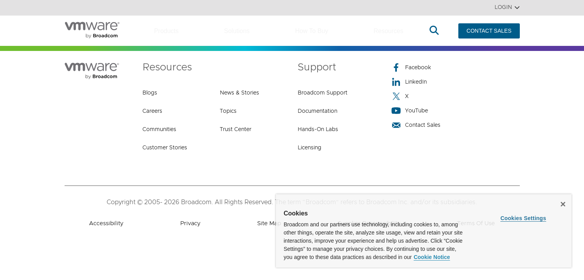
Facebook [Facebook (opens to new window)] (411, 67)
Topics (228, 111)
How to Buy (311, 31)
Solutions (237, 31)
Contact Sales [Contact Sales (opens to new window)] (415, 125)
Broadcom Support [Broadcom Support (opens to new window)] (322, 93)
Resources (388, 31)
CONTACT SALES (488, 31)
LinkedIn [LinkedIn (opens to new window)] (409, 82)
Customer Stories (164, 147)
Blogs (149, 93)
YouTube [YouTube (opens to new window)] (409, 111)
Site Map (269, 223)
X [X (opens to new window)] (400, 96)
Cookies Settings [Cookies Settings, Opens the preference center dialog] (523, 218)
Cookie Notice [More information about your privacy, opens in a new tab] (432, 257)
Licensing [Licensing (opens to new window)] (309, 147)
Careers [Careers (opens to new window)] (152, 111)
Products (166, 31)
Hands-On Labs (318, 129)
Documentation (317, 111)
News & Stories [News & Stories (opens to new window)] (239, 93)
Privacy (190, 223)
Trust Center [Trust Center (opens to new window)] (235, 129)
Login (507, 7)
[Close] (563, 204)
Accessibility (106, 223)
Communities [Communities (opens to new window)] (159, 129)
